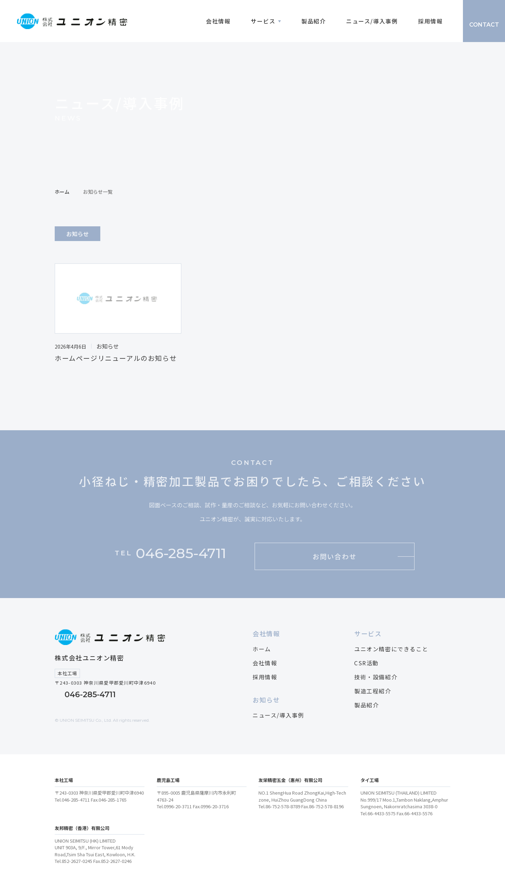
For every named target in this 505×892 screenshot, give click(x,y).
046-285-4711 (90, 694)
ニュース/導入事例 (372, 21)
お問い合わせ (334, 556)
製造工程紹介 (372, 691)
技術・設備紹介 (375, 677)
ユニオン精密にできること (391, 649)
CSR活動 (366, 663)
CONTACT (484, 24)
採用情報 (430, 21)
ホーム (62, 191)
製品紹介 (313, 21)
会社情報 (218, 21)
